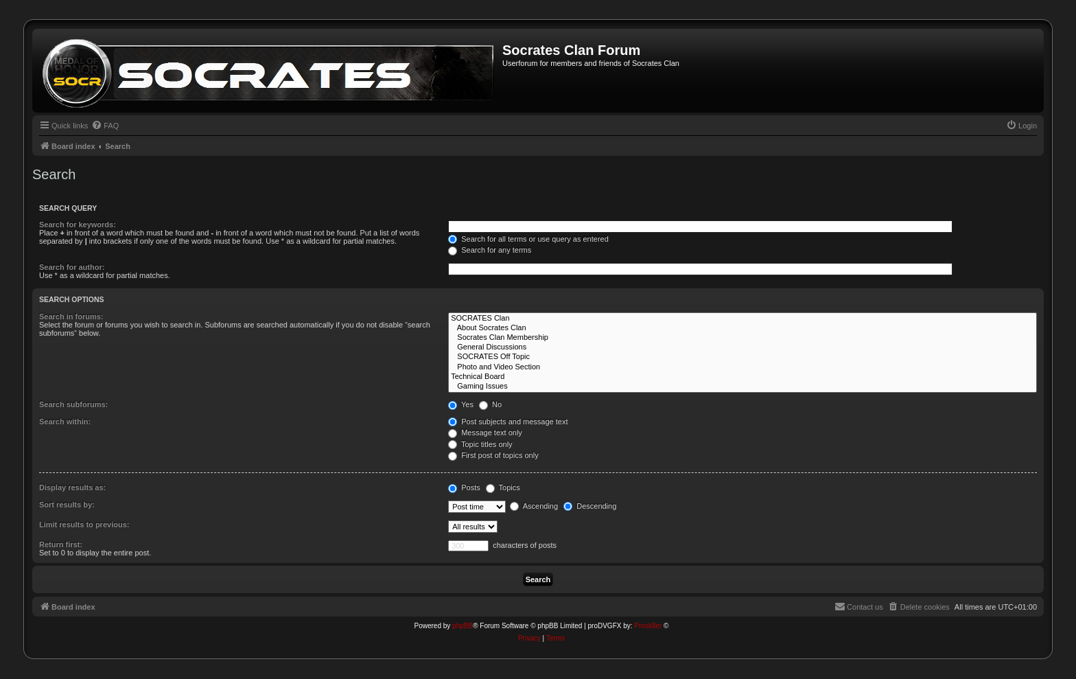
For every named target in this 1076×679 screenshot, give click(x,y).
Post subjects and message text (508, 421)
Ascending (534, 506)
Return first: (60, 544)
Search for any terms (489, 250)
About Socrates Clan (742, 328)
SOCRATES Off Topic (742, 357)
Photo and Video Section (742, 367)
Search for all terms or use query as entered (528, 239)
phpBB (462, 626)
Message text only (485, 432)
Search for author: (71, 267)
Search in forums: (71, 316)
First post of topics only (493, 455)
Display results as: (72, 487)
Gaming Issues (742, 386)
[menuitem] (105, 125)
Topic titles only (480, 444)
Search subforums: (73, 404)
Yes (460, 404)
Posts (464, 487)
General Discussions (742, 347)
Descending (589, 506)
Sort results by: (67, 504)
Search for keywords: (77, 224)
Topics (503, 487)
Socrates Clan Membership (742, 338)
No (490, 404)
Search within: (65, 421)
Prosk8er (648, 626)
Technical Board (742, 377)
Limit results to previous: (84, 524)
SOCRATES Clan (742, 318)
